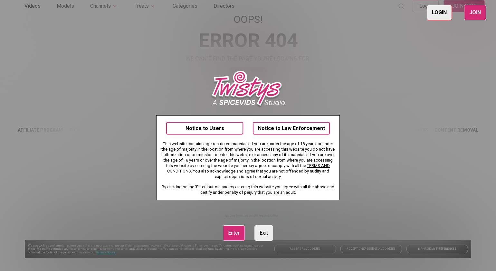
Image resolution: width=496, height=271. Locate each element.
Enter (234, 233)
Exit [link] (264, 233)
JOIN (475, 12)
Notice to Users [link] (205, 128)
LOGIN (439, 12)
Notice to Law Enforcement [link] (291, 128)
